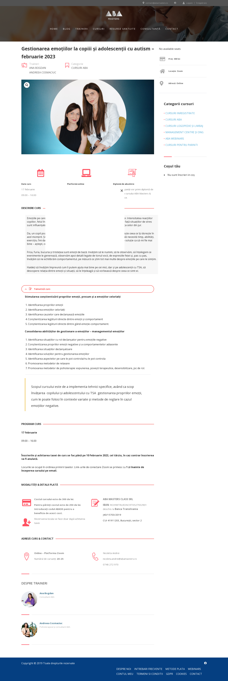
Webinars (194, 669)
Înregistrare (201, 3)
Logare (188, 3)
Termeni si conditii (149, 674)
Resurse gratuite (123, 28)
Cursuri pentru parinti (181, 145)
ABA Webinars (174, 138)
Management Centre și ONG (184, 132)
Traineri (81, 28)
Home (54, 28)
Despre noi (123, 669)
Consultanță (150, 28)
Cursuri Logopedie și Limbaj (184, 126)
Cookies (181, 674)
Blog (66, 28)
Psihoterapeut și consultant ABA (55, 627)
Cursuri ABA (79, 68)
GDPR (169, 674)
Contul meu (124, 674)
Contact (171, 28)
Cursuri (98, 28)
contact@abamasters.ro (157, 3)
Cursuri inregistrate (180, 113)
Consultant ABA (47, 597)
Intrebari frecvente (148, 669)
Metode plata (175, 669)
